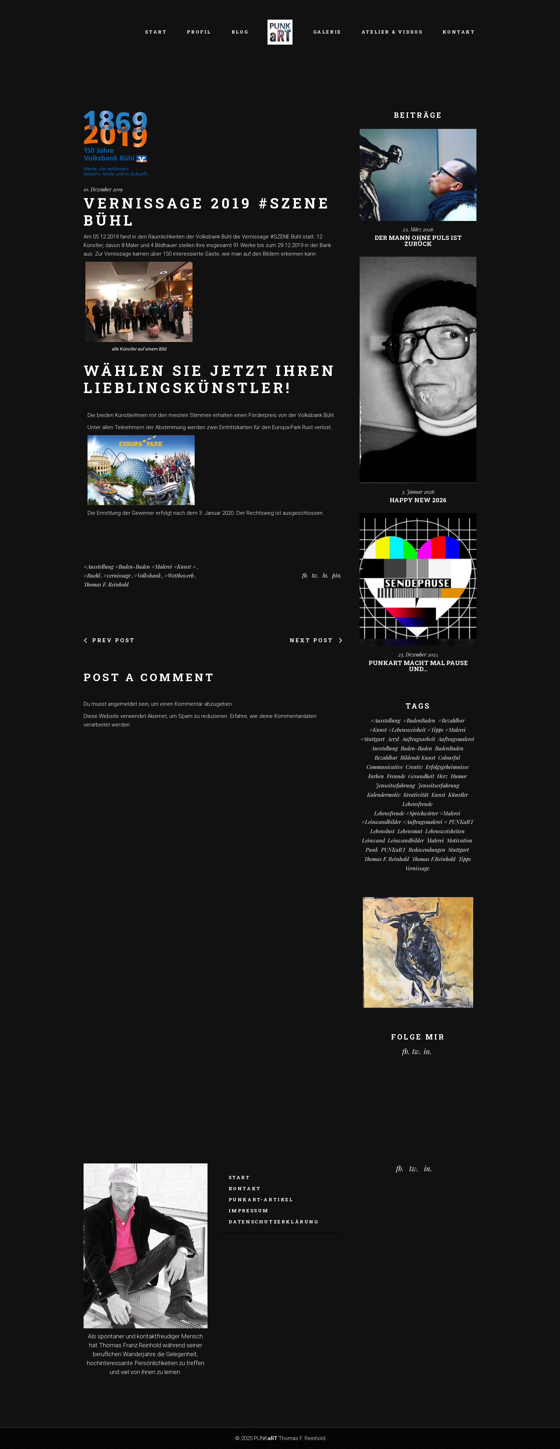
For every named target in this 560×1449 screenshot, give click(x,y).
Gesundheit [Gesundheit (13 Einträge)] (421, 776)
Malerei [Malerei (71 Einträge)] (435, 840)
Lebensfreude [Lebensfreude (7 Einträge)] (417, 803)
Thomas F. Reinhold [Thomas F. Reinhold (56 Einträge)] (386, 858)
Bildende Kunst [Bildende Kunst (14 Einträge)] (417, 757)
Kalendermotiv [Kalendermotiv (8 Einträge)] (384, 794)
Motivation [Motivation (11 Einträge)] (459, 840)
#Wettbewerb (179, 575)
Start (239, 1177)
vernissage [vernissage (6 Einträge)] (417, 868)
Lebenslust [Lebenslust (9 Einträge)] (382, 831)
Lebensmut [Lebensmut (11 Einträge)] (410, 831)
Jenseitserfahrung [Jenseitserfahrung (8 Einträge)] (438, 785)
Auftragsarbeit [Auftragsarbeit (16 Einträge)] (418, 739)
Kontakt (245, 1188)
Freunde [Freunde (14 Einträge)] (396, 776)
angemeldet (122, 704)
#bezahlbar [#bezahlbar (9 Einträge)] (451, 720)
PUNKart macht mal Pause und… (418, 666)
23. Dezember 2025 (418, 654)
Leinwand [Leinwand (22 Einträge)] (373, 840)
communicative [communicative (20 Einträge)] (384, 766)
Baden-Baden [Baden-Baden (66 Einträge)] (416, 748)
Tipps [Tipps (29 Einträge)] (464, 858)
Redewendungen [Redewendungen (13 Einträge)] (427, 849)
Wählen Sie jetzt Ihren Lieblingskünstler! (210, 379)
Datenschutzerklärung (274, 1221)
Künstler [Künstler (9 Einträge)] (458, 794)
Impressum (249, 1210)
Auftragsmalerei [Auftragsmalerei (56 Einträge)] (456, 739)
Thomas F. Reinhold (106, 584)
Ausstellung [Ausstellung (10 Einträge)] (384, 748)
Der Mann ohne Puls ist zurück (418, 240)
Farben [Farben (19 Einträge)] (376, 776)
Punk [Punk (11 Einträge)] (372, 849)
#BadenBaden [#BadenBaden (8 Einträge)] (419, 720)
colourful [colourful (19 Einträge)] (449, 757)
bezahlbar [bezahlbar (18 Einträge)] (386, 757)
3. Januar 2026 (418, 491)
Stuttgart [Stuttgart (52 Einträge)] (458, 849)
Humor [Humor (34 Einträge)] (459, 776)
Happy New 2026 (418, 500)
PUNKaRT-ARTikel (261, 1199)
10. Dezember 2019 (103, 189)
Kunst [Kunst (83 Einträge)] (438, 794)
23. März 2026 (418, 229)
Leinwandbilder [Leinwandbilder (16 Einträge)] (406, 840)
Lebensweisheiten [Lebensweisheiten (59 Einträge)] (445, 831)
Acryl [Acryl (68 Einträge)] (393, 739)
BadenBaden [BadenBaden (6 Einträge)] (449, 748)
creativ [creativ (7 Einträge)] (414, 766)
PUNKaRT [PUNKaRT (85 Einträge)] (393, 849)
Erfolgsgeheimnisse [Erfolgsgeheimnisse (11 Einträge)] (447, 766)
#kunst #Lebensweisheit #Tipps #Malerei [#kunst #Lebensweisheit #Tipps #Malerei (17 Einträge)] (417, 729)
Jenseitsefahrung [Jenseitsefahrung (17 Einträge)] (395, 785)
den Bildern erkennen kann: (284, 254)
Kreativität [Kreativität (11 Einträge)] (416, 794)
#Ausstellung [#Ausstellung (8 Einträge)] (385, 720)
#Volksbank (147, 575)
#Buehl (92, 575)
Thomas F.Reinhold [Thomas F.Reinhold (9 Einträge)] (433, 858)
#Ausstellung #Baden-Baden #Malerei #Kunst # (140, 566)
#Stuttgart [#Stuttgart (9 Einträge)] (372, 739)
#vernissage (117, 575)
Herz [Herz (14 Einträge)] (442, 776)
